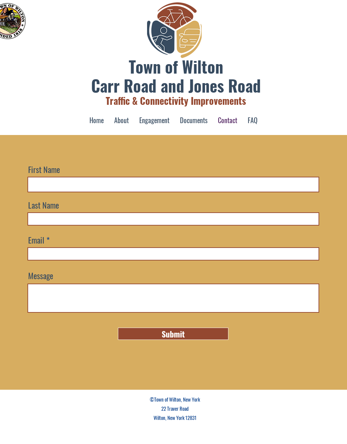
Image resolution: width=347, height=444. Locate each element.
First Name (44, 169)
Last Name (43, 205)
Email (36, 240)
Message (40, 275)
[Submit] (173, 334)
